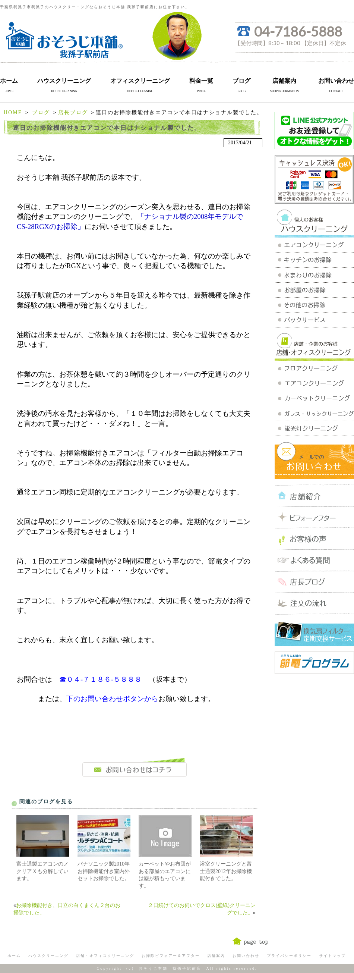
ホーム (9, 81)
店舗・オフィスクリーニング (105, 956)
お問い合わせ (336, 81)
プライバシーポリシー (289, 956)
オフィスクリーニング (140, 81)
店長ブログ (73, 112)
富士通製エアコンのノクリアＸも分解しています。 (42, 871)
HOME (13, 112)
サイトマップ (332, 956)
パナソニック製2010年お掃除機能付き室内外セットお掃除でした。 (104, 871)
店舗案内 (284, 81)
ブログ (241, 81)
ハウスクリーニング (64, 81)
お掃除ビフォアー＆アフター (171, 956)
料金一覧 (201, 81)
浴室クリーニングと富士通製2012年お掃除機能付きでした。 (226, 871)
